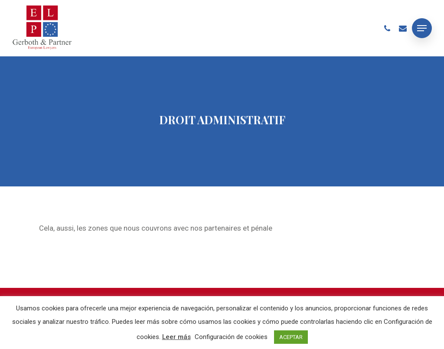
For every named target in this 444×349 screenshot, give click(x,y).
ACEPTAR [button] (291, 337)
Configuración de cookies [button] (231, 337)
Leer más (176, 337)
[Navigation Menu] (422, 28)
